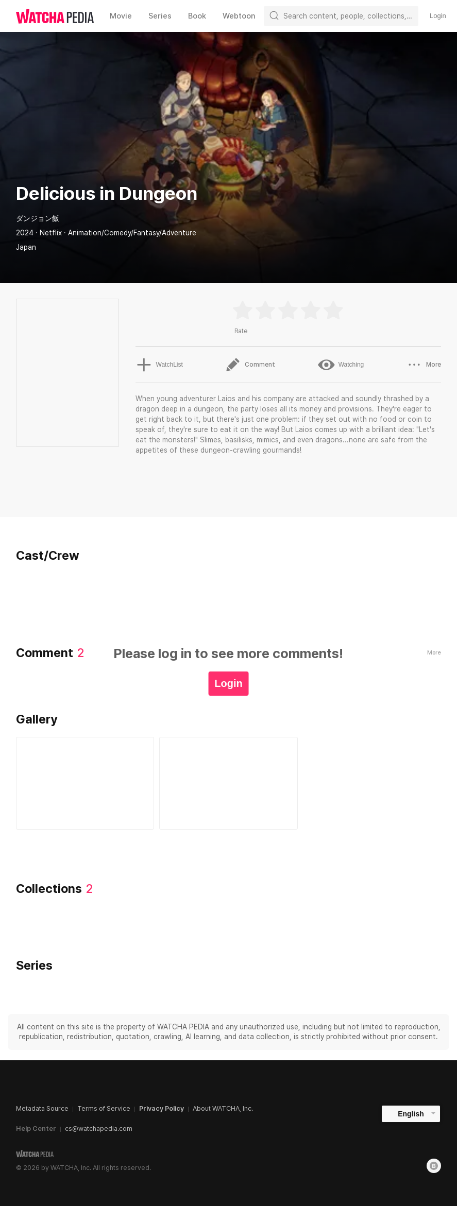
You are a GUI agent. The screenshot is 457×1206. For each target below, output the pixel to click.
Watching (341, 364)
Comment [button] (250, 364)
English (411, 1114)
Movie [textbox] (121, 16)
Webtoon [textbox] (239, 16)
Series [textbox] (160, 16)
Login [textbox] (438, 16)
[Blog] (434, 1166)
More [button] (424, 364)
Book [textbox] (197, 16)
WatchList (159, 364)
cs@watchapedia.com (98, 1128)
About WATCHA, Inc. (223, 1108)
